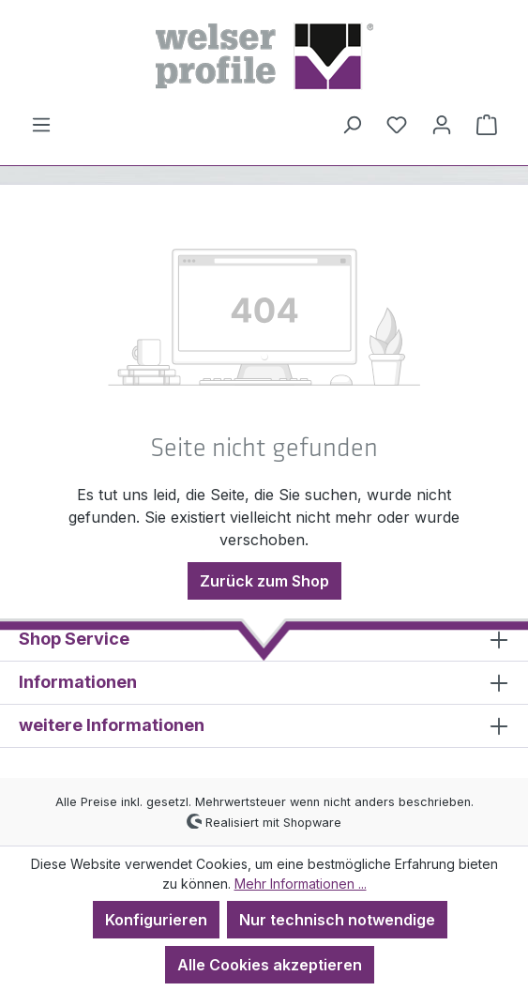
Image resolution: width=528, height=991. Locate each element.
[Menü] (41, 124)
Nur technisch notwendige (337, 919)
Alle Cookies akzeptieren (269, 964)
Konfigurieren (156, 919)
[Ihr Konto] (441, 124)
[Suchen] (351, 124)
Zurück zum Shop (264, 581)
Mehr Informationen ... (300, 884)
